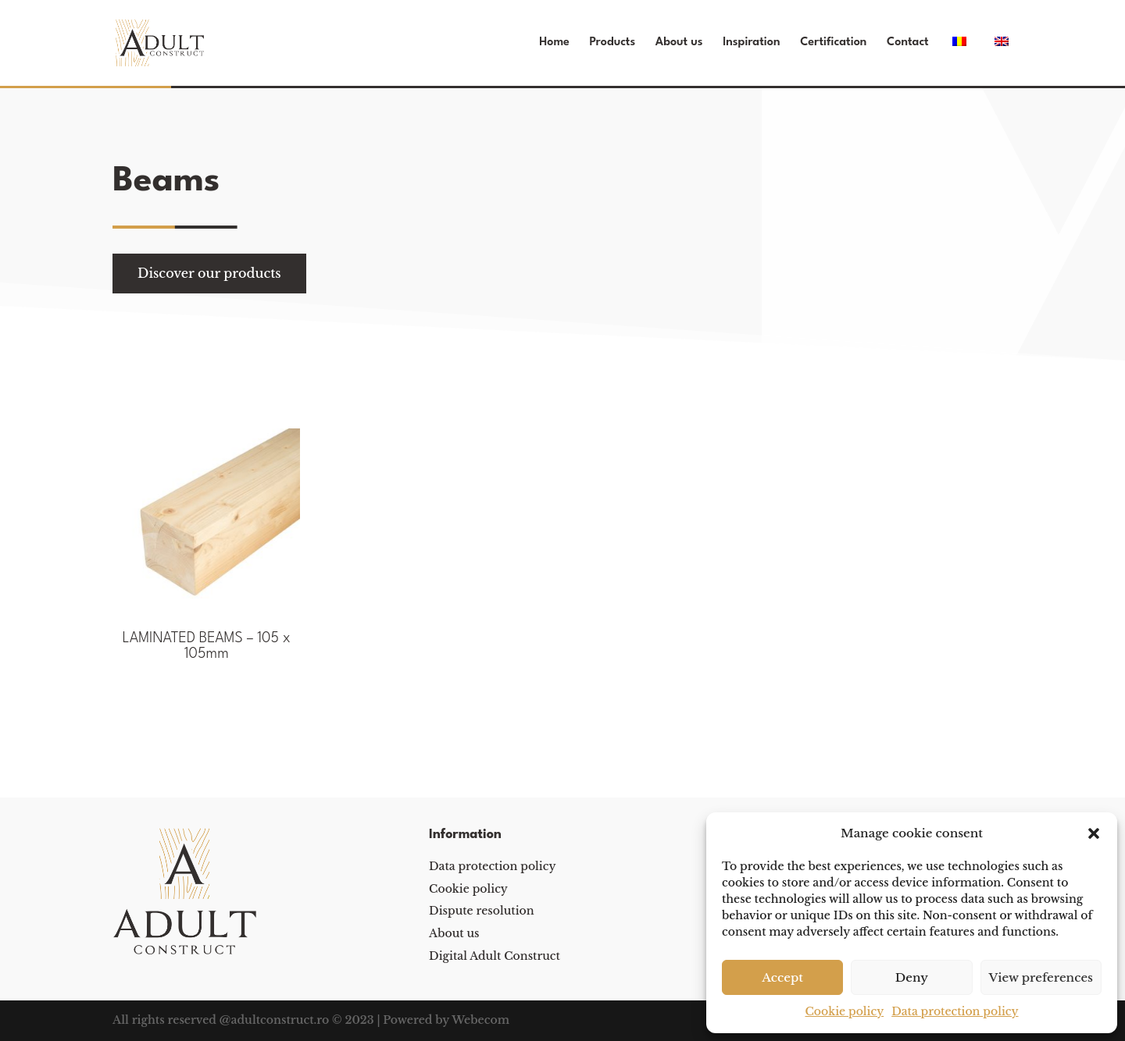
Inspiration (751, 42)
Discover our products (209, 273)
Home (554, 42)
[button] (1094, 833)
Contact (908, 42)
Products (613, 42)
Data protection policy (954, 1011)
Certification (833, 42)
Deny (911, 977)
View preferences (1041, 977)
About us (679, 42)
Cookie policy (844, 1011)
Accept (782, 977)
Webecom (480, 1020)
